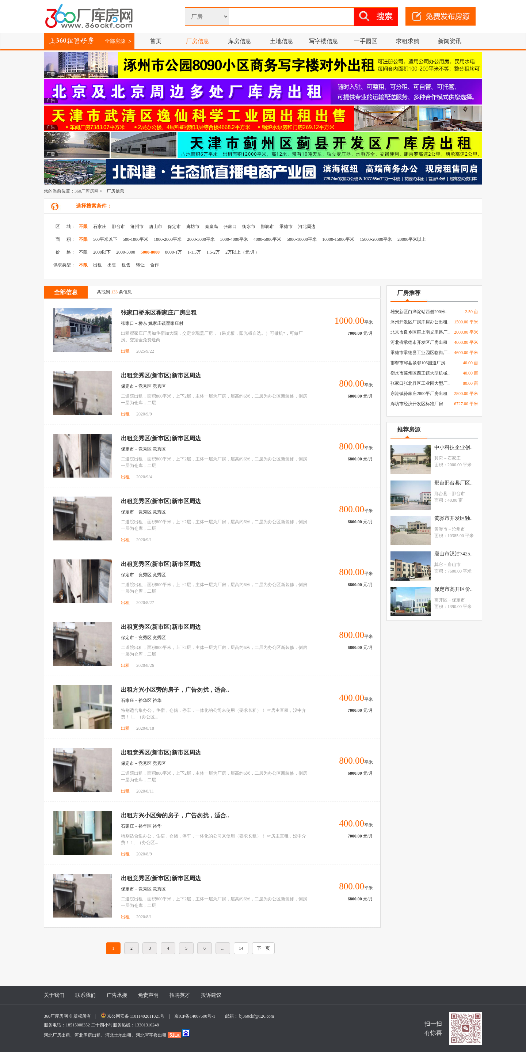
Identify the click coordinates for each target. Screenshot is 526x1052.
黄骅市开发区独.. (453, 518)
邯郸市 (267, 226)
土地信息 (281, 41)
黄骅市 (440, 529)
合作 (154, 264)
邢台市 (118, 226)
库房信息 (239, 41)
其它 (438, 458)
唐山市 (155, 226)
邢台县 (440, 493)
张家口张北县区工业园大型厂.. (420, 383)
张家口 (230, 226)
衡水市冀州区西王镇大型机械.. (420, 373)
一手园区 (365, 41)
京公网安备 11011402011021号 (136, 1016)
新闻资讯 (449, 41)
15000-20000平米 (376, 239)
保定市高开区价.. (453, 589)
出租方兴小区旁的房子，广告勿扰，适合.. (175, 690)
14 (241, 948)
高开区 (440, 600)
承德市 (286, 226)
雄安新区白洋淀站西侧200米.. (418, 311)
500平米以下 (105, 239)
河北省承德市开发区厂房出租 (418, 342)
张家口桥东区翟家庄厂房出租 (159, 312)
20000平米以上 (411, 239)
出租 (97, 264)
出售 (111, 264)
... (223, 948)
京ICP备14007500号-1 (197, 1016)
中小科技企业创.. (453, 447)
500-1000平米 (135, 239)
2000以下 (102, 252)
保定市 (174, 226)
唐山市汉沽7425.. (453, 554)
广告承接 (117, 995)
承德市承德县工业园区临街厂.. (420, 352)
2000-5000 (125, 252)
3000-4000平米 (234, 239)
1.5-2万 (213, 252)
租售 (126, 264)
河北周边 (307, 226)
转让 (140, 264)
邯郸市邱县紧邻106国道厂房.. (418, 362)
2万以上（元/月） (242, 252)
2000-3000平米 (201, 239)
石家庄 (99, 226)
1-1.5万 (194, 252)
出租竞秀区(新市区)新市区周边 (161, 375)
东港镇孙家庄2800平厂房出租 (418, 393)
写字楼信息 (323, 41)
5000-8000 (150, 252)
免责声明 (148, 995)
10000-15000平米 (338, 239)
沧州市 (137, 226)
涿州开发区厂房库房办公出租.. (420, 321)
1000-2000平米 (168, 239)
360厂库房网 (87, 191)
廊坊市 (192, 226)
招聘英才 (179, 995)
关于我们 (54, 995)
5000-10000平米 (302, 239)
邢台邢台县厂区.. (453, 483)
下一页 (263, 948)
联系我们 (85, 995)
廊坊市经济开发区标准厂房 (416, 403)
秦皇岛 (211, 226)
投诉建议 (211, 995)
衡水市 (248, 226)
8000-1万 (173, 252)
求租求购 (407, 41)
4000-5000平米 (267, 239)
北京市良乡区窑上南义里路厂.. (420, 332)
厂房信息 (197, 41)
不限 (83, 226)
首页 (155, 41)
